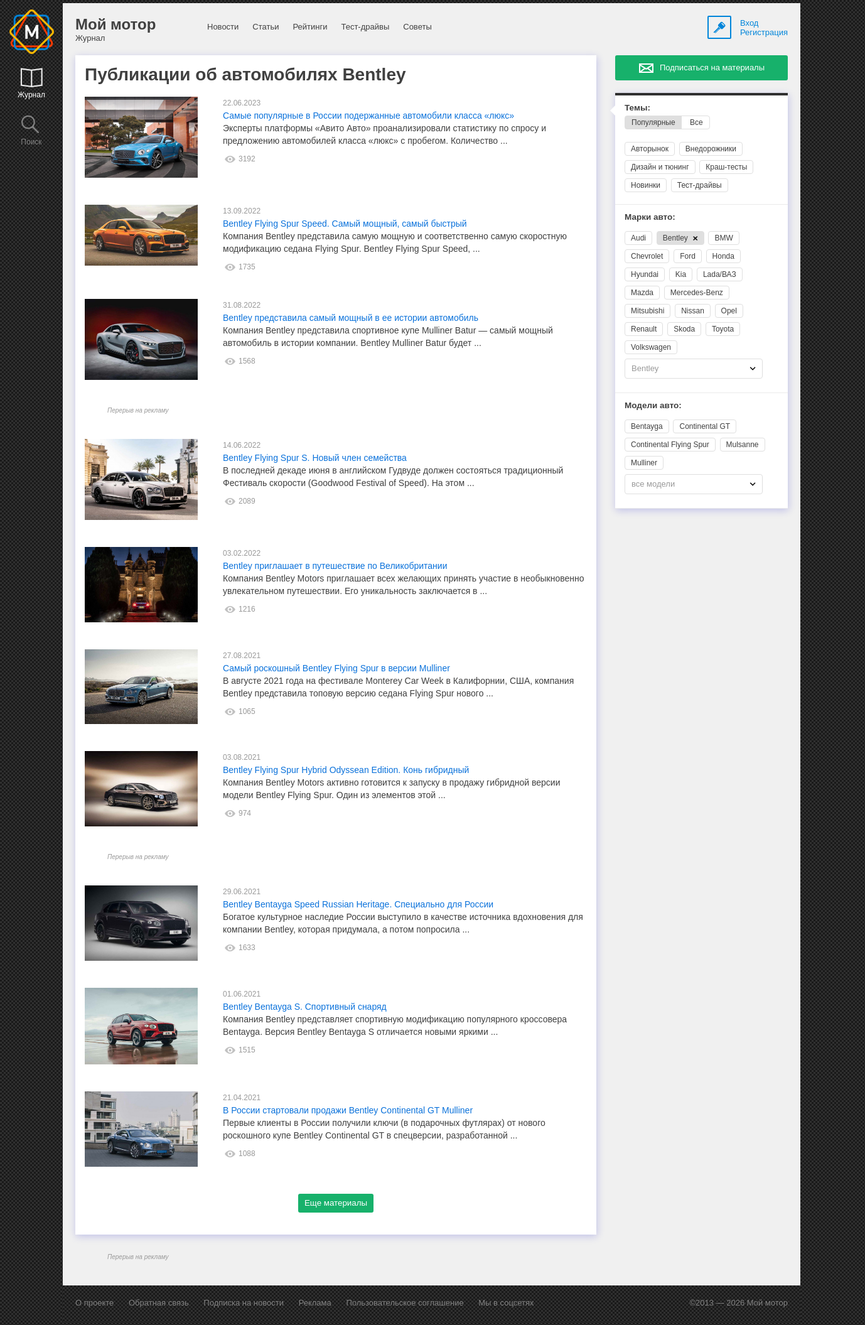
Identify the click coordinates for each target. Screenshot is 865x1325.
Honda (723, 256)
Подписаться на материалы (712, 67)
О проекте (94, 1302)
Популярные (653, 122)
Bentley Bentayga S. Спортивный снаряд (305, 1007)
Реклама (315, 1302)
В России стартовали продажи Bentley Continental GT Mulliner (348, 1110)
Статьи (265, 26)
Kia (680, 274)
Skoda (684, 329)
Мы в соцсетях (506, 1302)
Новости (223, 26)
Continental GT (704, 426)
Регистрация (764, 32)
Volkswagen (651, 347)
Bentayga (647, 426)
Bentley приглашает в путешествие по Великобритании (335, 566)
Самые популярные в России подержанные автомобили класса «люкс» (368, 116)
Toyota (723, 329)
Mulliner (644, 462)
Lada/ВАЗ (719, 274)
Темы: (637, 107)
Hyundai (644, 274)
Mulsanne (742, 444)
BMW (723, 238)
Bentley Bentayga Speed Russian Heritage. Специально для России (358, 904)
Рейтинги (310, 26)
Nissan (692, 310)
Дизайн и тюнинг (660, 167)
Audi (638, 238)
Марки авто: (650, 217)
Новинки (645, 185)
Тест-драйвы (365, 26)
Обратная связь (159, 1302)
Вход (749, 23)
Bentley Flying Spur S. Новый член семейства (315, 458)
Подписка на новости (243, 1302)
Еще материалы (335, 1203)
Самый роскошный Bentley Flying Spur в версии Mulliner (336, 668)
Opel (729, 310)
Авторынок (650, 148)
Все (696, 122)
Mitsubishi (647, 310)
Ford (688, 256)
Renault (644, 329)
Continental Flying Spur (670, 444)
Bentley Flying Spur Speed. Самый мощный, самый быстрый (345, 224)
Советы (417, 26)
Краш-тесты (726, 167)
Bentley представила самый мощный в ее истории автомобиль (350, 318)
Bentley (680, 238)
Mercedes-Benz (696, 292)
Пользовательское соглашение (404, 1302)
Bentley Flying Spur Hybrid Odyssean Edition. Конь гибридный (346, 770)
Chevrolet (647, 256)
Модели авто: (653, 405)
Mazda (642, 292)
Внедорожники (710, 148)
